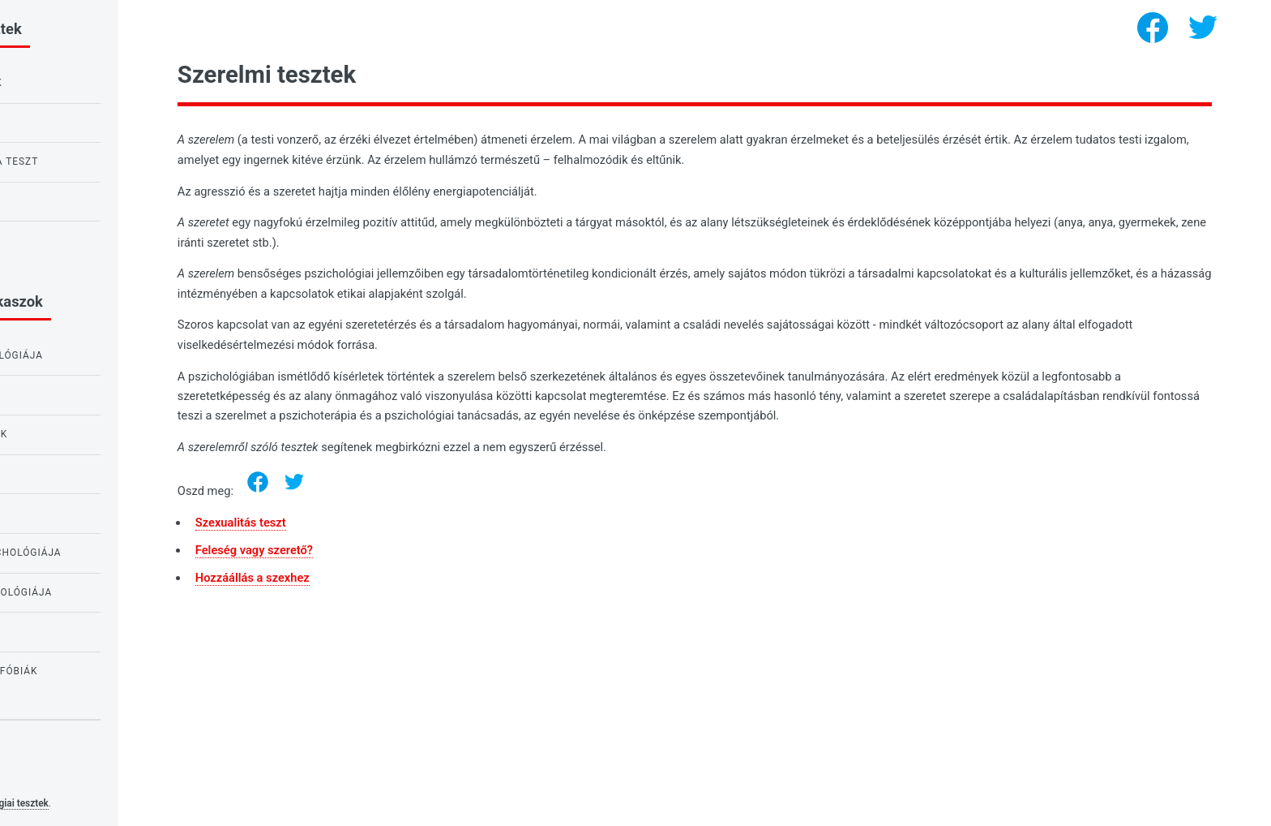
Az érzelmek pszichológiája (100, 355)
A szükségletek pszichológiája (109, 552)
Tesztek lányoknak (74, 631)
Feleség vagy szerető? (392, 550)
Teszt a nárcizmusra (78, 240)
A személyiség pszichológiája (104, 592)
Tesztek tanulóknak (77, 394)
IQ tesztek (47, 512)
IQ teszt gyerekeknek (79, 82)
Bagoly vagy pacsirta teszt (98, 161)
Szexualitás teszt (379, 522)
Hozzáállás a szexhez (391, 577)
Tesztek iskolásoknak (82, 434)
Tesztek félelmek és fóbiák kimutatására (97, 679)
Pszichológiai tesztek (142, 803)
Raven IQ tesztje (65, 122)
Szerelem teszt (62, 201)
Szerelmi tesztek (68, 474)
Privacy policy (47, 778)
